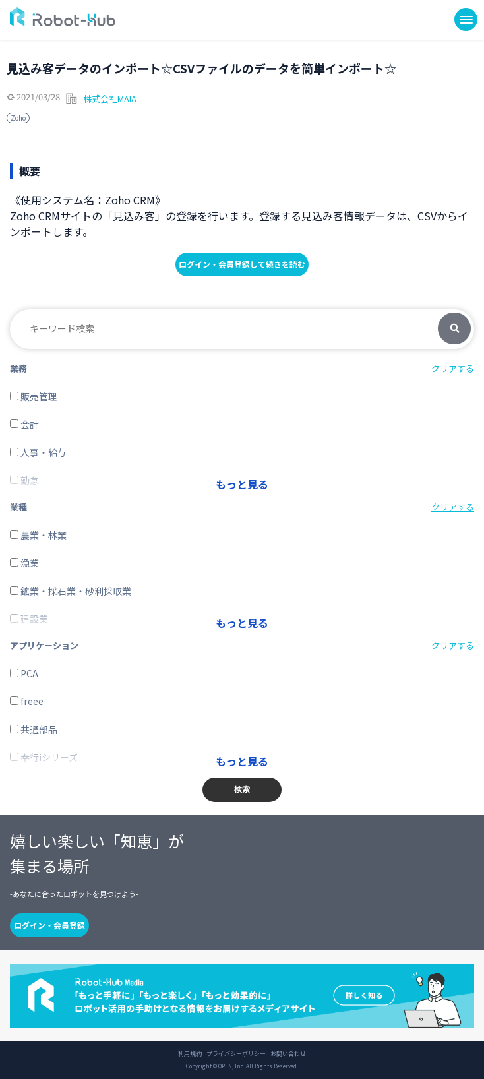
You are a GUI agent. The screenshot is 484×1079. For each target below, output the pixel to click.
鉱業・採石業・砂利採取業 (70, 591)
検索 (454, 329)
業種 (18, 507)
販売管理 (33, 396)
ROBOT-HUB (62, 17)
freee (27, 701)
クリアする (452, 368)
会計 (24, 424)
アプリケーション (44, 645)
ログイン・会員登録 (49, 925)
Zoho (18, 118)
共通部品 (33, 729)
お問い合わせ (288, 1054)
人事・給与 (38, 452)
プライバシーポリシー (236, 1054)
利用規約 (190, 1054)
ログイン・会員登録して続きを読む (242, 264)
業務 (18, 368)
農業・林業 (38, 534)
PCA (24, 673)
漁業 (24, 562)
